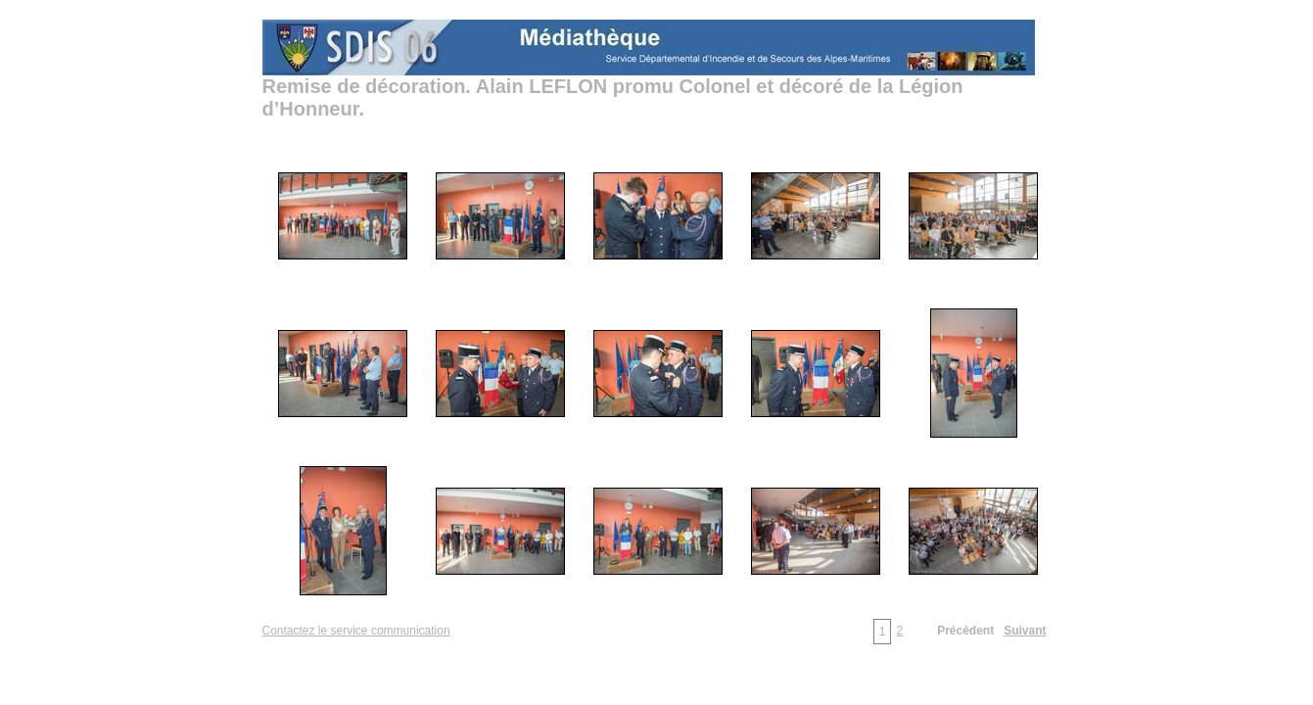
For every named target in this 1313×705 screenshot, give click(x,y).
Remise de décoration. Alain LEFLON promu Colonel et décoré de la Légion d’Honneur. (612, 97)
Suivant (1025, 630)
